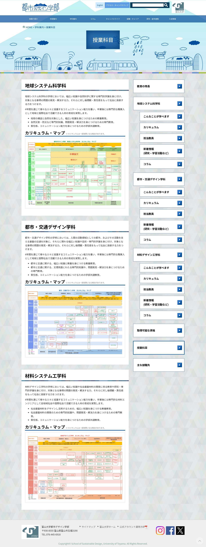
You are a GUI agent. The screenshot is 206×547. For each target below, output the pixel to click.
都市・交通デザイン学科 (151, 179)
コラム (93, 19)
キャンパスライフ (113, 19)
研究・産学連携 (153, 19)
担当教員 (148, 138)
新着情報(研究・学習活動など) (156, 151)
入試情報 (172, 19)
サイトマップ (88, 526)
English (100, 5)
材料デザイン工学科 (148, 254)
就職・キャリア (133, 19)
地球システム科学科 (148, 103)
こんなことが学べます (156, 116)
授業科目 (142, 347)
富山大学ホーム (108, 526)
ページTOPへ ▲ (200, 541)
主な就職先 (143, 365)
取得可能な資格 (146, 330)
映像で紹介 (33, 19)
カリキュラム (151, 127)
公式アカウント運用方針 (134, 526)
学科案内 (73, 19)
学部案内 (53, 19)
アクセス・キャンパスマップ (117, 5)
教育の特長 (143, 86)
